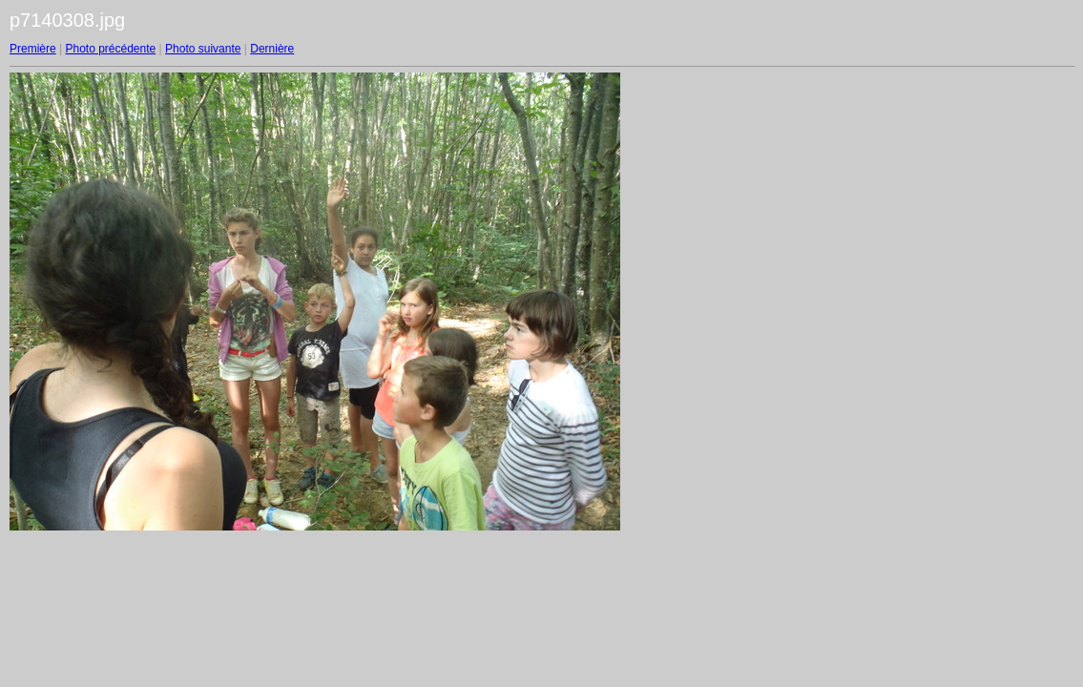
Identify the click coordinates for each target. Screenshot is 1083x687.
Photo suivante (202, 48)
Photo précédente (110, 48)
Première (33, 48)
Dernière (272, 48)
